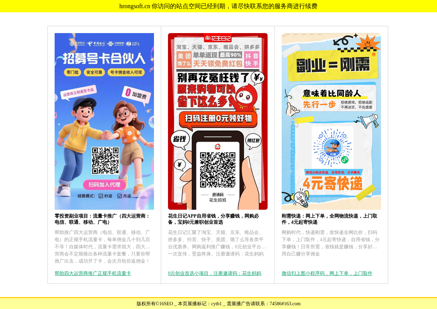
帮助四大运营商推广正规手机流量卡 (93, 273)
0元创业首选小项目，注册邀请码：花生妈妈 (214, 273)
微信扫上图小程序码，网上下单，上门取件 (327, 273)
